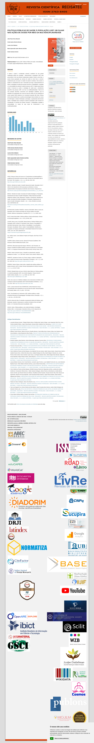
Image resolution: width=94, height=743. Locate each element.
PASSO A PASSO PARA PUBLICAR (16, 19)
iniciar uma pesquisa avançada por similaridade (27, 404)
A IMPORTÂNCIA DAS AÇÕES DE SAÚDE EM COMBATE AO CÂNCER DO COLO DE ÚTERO (42, 376)
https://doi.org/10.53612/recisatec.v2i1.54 (19, 57)
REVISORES (52, 16)
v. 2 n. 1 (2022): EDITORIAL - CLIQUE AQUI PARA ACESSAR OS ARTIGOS (32, 26)
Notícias (28, 19)
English (71, 57)
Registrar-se (78, 4)
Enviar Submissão (76, 48)
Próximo (61, 401)
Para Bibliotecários (73, 77)
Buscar (83, 16)
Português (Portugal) (74, 63)
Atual (9, 16)
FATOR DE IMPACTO (43, 16)
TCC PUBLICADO (12, 22)
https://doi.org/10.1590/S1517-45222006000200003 (19, 310)
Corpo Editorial (22, 22)
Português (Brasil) (74, 61)
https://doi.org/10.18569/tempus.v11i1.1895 (17, 276)
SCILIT (20, 16)
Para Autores (72, 75)
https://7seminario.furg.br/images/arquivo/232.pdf (19, 232)
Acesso (85, 4)
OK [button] (51, 738)
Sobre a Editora (47, 19)
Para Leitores (72, 73)
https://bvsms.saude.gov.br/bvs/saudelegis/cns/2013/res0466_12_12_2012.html (25, 190)
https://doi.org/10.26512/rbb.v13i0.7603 (24, 283)
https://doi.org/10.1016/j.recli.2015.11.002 (24, 261)
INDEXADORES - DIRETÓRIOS (48, 22)
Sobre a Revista (37, 19)
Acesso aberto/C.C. (34, 22)
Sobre (59, 22)
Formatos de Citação (56, 178)
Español (71, 59)
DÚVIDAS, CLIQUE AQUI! (59, 19)
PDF (51, 65)
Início (9, 26)
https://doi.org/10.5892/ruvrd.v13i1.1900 (16, 182)
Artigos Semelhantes (14, 319)
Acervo (15, 16)
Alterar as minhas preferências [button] (62, 738)
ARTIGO (51, 100)
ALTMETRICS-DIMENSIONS (30, 16)
